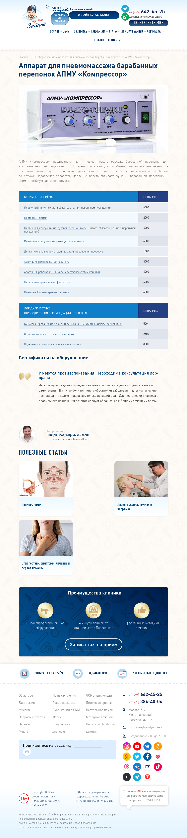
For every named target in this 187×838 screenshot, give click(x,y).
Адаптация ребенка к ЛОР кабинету (46, 261)
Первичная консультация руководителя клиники (55, 228)
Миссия (24, 710)
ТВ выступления (64, 695)
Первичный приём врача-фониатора (47, 282)
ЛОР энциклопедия (99, 695)
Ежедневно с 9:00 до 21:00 (147, 736)
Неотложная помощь (100, 710)
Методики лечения (99, 717)
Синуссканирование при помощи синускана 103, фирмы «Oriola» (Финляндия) (73, 323)
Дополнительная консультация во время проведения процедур (63, 251)
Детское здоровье (99, 702)
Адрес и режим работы (60, 9)
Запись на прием (59, 18)
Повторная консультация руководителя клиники (54, 241)
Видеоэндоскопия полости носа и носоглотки (52, 344)
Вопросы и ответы (32, 717)
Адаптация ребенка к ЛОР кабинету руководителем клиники (62, 271)
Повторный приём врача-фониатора (47, 292)
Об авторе (26, 695)
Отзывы (24, 724)
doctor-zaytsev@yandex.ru (146, 727)
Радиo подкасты (64, 702)
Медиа (23, 731)
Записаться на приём (93, 644)
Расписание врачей (81, 9)
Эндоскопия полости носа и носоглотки (49, 334)
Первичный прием (35, 207)
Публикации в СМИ (66, 710)
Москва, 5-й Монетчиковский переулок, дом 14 (141, 714)
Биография (27, 702)
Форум (57, 717)
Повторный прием (35, 217)
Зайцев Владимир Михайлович (68, 435)
